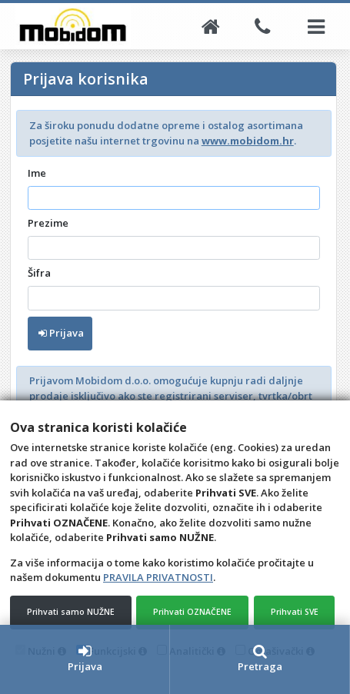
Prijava (61, 333)
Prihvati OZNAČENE (192, 611)
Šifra (39, 273)
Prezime (48, 223)
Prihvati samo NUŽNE (71, 611)
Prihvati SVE (294, 611)
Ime (37, 173)
